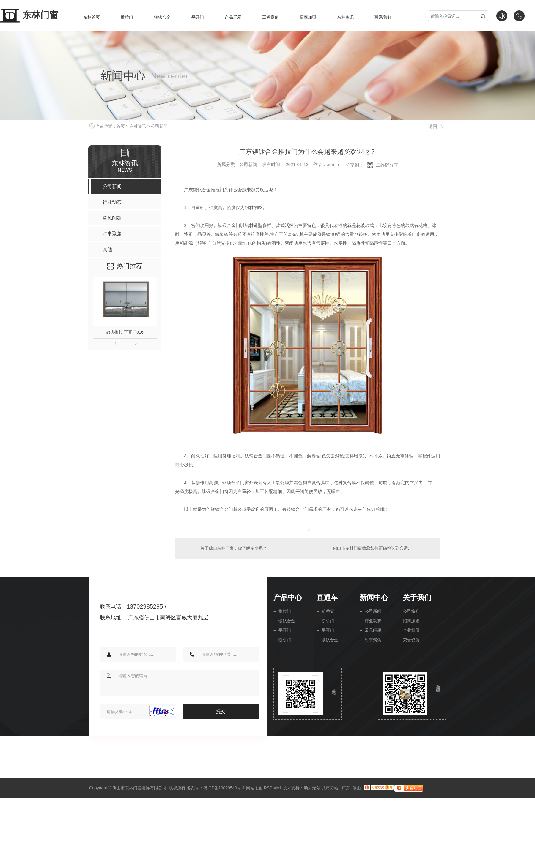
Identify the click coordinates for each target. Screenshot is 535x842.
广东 (346, 788)
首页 (121, 126)
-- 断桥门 (282, 639)
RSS (268, 788)
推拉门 (127, 17)
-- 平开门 (282, 630)
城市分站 (330, 788)
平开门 (197, 17)
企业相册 (411, 630)
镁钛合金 (162, 17)
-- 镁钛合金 (284, 620)
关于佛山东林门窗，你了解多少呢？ (233, 548)
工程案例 (270, 17)
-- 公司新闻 (370, 611)
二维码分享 (387, 165)
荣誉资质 (411, 639)
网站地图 (254, 788)
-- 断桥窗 (325, 611)
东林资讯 (345, 17)
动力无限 (312, 788)
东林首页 (91, 17)
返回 (436, 126)
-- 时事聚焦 (370, 639)
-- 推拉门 (282, 611)
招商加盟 (308, 17)
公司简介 (411, 611)
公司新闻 (159, 126)
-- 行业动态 (370, 620)
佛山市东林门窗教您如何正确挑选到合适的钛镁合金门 (383, 548)
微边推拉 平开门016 (124, 332)
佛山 (357, 788)
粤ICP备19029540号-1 (224, 788)
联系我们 (382, 17)
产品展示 (233, 17)
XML (277, 788)
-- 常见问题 (370, 630)
